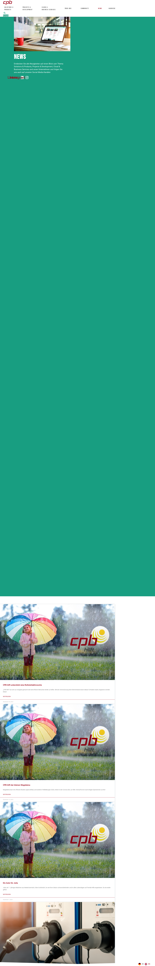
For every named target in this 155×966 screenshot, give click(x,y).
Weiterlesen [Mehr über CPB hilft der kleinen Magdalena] (7, 794)
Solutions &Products (9, 8)
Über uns (69, 8)
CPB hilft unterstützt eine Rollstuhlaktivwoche (22, 685)
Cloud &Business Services (50, 8)
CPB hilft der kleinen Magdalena (16, 785)
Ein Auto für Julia (10, 883)
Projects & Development (28, 8)
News (100, 8)
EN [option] (149, 964)
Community (86, 8)
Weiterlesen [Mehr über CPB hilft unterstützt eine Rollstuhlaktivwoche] (7, 696)
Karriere (113, 8)
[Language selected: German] (144, 964)
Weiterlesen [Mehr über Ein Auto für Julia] (7, 894)
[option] (147, 964)
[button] (4, 12)
